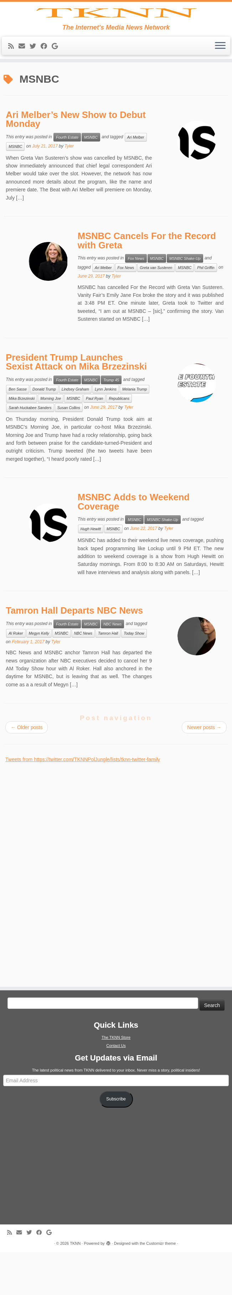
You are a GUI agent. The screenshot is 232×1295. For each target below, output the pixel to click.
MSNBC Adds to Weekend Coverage (134, 544)
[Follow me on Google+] (57, 89)
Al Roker (16, 676)
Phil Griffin (205, 310)
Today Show (134, 676)
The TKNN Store (116, 1080)
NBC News (112, 667)
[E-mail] (24, 89)
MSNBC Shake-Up (185, 301)
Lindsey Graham (75, 432)
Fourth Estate (67, 180)
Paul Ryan (94, 441)
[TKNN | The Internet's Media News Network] (116, 34)
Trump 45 (111, 423)
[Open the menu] (220, 88)
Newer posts (204, 770)
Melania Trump (134, 432)
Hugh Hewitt (91, 571)
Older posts (26, 770)
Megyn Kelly (39, 676)
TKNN (75, 1286)
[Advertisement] (58, 913)
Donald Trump (44, 432)
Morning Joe (50, 441)
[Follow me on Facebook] (46, 89)
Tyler (69, 188)
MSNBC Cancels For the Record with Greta (147, 283)
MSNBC (91, 180)
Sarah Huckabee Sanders (30, 450)
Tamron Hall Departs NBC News (74, 653)
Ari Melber (135, 180)
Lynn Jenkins (106, 432)
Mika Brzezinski (22, 441)
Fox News (136, 301)
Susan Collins (68, 450)
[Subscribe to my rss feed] (13, 89)
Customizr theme (161, 1286)
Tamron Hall (108, 676)
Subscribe (116, 1141)
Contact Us (115, 1088)
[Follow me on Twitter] (35, 89)
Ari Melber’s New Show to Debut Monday (75, 161)
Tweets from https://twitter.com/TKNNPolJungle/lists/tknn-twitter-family (82, 802)
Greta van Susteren (156, 310)
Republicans (119, 441)
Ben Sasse (18, 432)
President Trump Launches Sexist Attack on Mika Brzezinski (76, 404)
